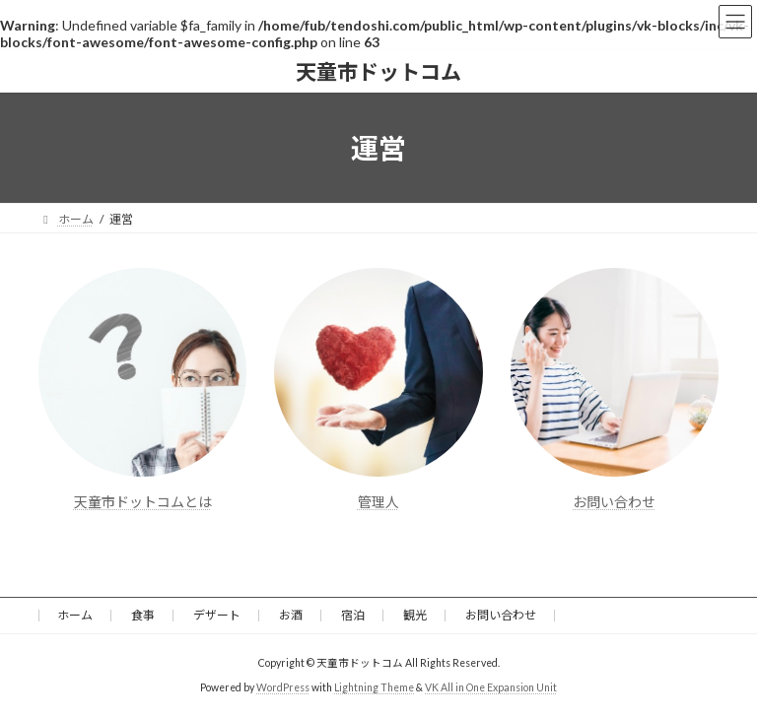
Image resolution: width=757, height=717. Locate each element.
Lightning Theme (374, 686)
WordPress (283, 686)
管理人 (378, 501)
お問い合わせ (614, 501)
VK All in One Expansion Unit (491, 686)
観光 (415, 615)
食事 (143, 615)
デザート (217, 615)
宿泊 (353, 615)
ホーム (75, 615)
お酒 (291, 615)
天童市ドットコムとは (143, 501)
